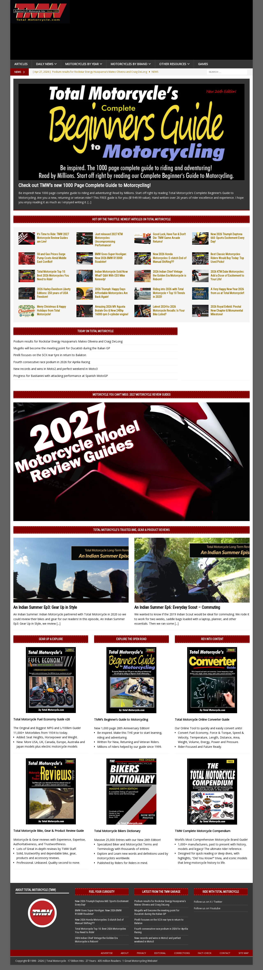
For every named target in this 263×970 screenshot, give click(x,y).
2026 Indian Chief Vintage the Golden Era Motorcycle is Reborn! (169, 275)
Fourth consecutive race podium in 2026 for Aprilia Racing (51, 362)
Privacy (141, 953)
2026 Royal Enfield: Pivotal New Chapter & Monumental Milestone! (227, 310)
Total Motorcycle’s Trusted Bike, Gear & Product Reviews (131, 530)
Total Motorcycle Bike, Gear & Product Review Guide (48, 831)
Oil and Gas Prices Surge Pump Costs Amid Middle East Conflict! (51, 257)
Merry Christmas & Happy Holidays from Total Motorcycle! (51, 310)
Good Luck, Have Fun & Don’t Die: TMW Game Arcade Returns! (169, 238)
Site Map (244, 953)
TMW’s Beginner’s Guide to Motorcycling (121, 719)
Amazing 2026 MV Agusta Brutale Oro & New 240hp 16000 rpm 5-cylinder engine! (111, 310)
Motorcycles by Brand (129, 64)
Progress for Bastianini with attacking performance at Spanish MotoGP (60, 376)
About (125, 953)
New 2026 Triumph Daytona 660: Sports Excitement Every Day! (227, 238)
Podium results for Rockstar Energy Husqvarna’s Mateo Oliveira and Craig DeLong (67, 341)
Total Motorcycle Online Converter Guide (202, 719)
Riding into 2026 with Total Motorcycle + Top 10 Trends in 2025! (169, 292)
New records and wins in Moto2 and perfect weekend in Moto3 (55, 369)
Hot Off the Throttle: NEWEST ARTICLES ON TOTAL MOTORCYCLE (131, 219)
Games (203, 64)
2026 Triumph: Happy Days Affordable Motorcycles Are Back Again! (111, 292)
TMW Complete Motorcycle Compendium (202, 831)
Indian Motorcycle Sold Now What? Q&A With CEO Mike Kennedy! (111, 275)
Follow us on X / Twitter (208, 901)
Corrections (182, 953)
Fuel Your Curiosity (101, 891)
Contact (225, 953)
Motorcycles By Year (82, 64)
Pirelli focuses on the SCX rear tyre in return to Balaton (49, 355)
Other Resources (172, 64)
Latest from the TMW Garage (161, 891)
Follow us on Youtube (207, 908)
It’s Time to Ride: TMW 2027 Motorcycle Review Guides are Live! (53, 238)
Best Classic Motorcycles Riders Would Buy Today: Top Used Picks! (227, 257)
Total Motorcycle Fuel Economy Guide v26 (41, 719)
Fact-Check (204, 953)
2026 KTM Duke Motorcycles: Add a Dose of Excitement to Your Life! (227, 275)
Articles (21, 64)
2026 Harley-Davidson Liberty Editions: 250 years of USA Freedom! (53, 292)
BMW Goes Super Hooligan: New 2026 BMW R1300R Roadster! (111, 257)
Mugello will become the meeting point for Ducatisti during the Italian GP (61, 348)
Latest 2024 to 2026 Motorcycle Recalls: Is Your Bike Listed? (169, 310)
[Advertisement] (162, 31)
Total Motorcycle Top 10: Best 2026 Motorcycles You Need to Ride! (53, 275)
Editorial (160, 953)
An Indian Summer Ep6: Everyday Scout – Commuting (177, 607)
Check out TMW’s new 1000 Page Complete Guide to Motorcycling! (84, 185)
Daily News (44, 64)
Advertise (107, 953)
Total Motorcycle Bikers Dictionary (117, 831)
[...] (89, 202)
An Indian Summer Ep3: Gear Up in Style (45, 607)
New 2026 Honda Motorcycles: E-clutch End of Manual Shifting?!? (169, 257)
